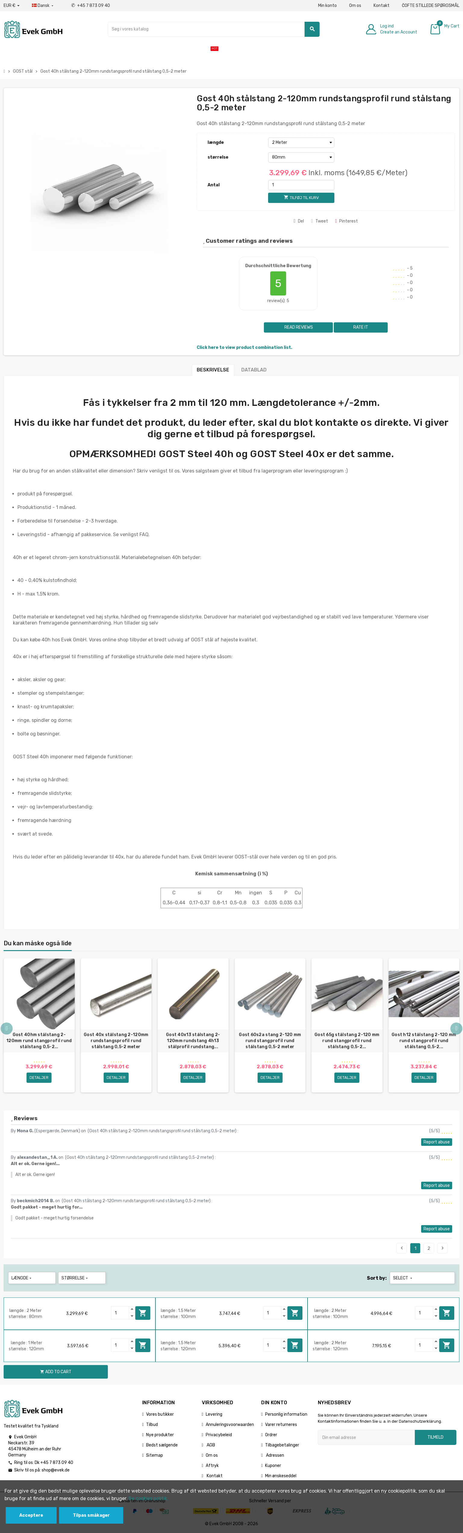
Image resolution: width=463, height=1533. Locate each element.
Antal (214, 185)
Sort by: (377, 1278)
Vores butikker (160, 1414)
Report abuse (437, 1142)
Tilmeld (435, 1437)
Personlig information (286, 1414)
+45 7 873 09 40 (90, 5)
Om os (355, 5)
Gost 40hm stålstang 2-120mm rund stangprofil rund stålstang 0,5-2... (39, 1040)
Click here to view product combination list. (244, 347)
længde (216, 142)
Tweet (319, 221)
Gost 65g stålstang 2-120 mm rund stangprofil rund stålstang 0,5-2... (347, 1040)
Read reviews (298, 327)
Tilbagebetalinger (282, 1445)
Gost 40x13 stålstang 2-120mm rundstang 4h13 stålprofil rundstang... (193, 1040)
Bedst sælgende (162, 1445)
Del (299, 221)
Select (403, 1278)
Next (443, 1248)
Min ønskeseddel (280, 1475)
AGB (210, 1445)
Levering (214, 1414)
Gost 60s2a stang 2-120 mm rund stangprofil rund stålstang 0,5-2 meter (270, 1040)
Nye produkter (160, 1434)
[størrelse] (301, 157)
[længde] (301, 142)
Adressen (274, 1455)
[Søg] (214, 29)
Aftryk (212, 1465)
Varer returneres (281, 1424)
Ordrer (271, 1434)
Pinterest (346, 221)
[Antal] (301, 185)
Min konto (327, 5)
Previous (402, 1248)
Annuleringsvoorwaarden (230, 1424)
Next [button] (456, 1029)
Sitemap (154, 1455)
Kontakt (381, 5)
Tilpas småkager (91, 1515)
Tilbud (152, 1424)
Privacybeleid (219, 1434)
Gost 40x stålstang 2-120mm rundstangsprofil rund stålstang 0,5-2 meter (116, 1040)
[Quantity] (120, 1313)
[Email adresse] (366, 1437)
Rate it (360, 327)
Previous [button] (7, 1029)
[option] (39, 1025)
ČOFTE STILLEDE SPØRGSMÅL (430, 5)
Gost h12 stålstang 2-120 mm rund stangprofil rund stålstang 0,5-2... (424, 1040)
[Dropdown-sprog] (43, 6)
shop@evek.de (56, 1470)
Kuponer (273, 1465)
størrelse (218, 157)
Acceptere (31, 1515)
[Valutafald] (12, 6)
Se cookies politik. (148, 1498)
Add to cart (143, 1313)
